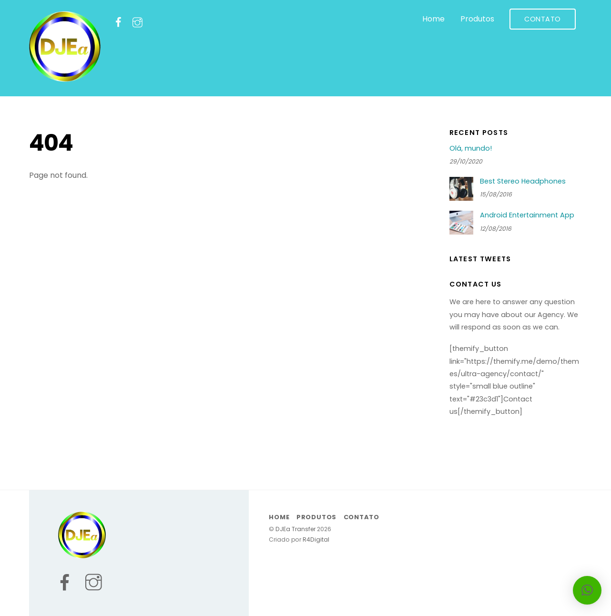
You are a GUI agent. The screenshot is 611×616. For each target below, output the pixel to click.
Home (433, 18)
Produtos (477, 18)
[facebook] (118, 22)
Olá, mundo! (470, 148)
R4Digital (315, 539)
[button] (587, 590)
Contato (542, 19)
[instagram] (137, 22)
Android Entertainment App (527, 215)
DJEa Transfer (295, 529)
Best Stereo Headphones (523, 181)
